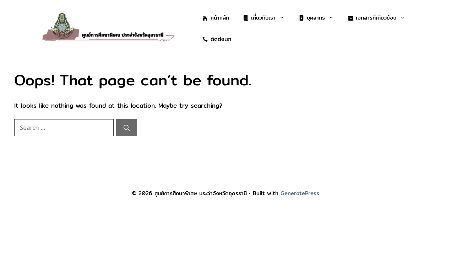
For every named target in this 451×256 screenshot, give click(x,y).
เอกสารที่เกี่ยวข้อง (380, 17)
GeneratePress (300, 193)
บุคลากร (320, 17)
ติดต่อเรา (217, 39)
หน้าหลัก (215, 18)
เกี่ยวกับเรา (267, 17)
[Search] (126, 127)
